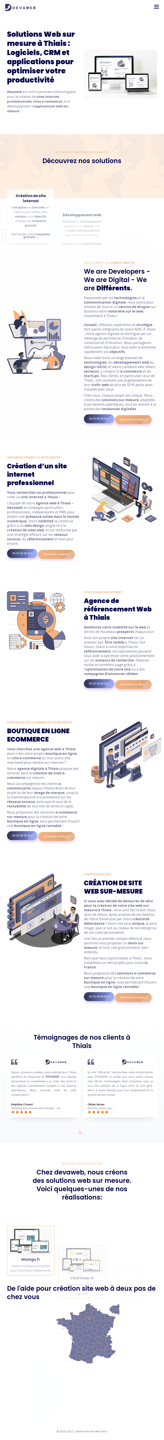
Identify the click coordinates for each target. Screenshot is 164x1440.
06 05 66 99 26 (101, 418)
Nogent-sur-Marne (42, 1403)
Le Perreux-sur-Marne (44, 1400)
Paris (104, 1431)
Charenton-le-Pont (42, 1414)
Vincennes (37, 1392)
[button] (156, 7)
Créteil (35, 1370)
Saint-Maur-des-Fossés (45, 1375)
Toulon (35, 1367)
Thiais (34, 1411)
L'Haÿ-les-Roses (40, 1408)
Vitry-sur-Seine (40, 1373)
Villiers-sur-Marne (42, 1416)
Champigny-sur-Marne (45, 1378)
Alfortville (37, 1394)
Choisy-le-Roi (39, 1397)
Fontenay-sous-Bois (43, 1386)
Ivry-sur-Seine (39, 1381)
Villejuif (35, 1389)
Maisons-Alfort (40, 1384)
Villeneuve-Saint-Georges (46, 1405)
